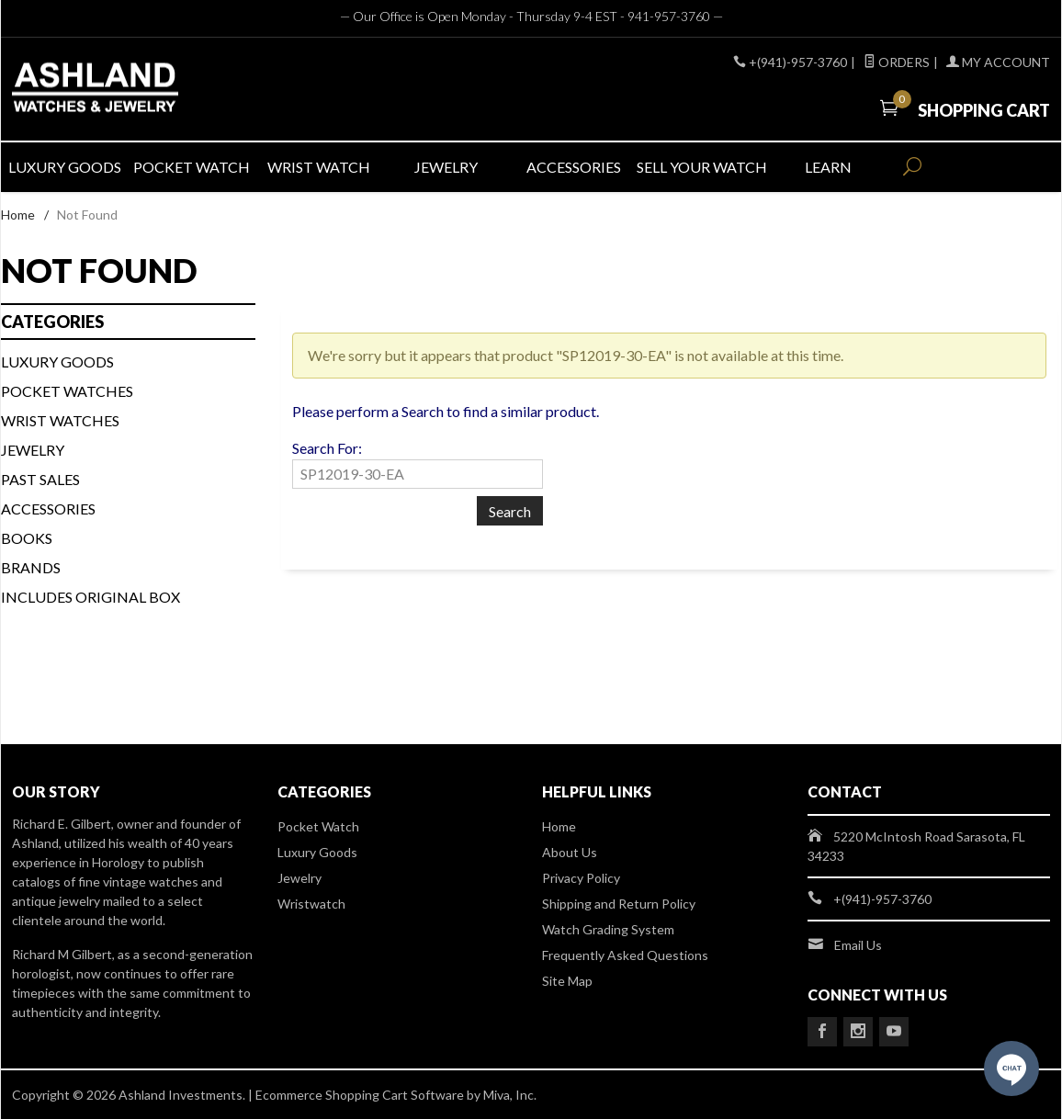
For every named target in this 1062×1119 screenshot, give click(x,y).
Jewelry (32, 449)
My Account (998, 62)
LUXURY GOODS (64, 166)
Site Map (567, 981)
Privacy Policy (581, 878)
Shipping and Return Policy (618, 903)
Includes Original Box (90, 596)
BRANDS (31, 567)
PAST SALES (40, 479)
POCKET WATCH (191, 166)
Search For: (327, 448)
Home (18, 214)
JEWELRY (446, 166)
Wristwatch (311, 903)
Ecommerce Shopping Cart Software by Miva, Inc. (396, 1094)
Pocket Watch (318, 826)
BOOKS (26, 538)
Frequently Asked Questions (625, 955)
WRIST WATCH (318, 166)
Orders (897, 62)
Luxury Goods (317, 852)
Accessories (48, 508)
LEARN (828, 166)
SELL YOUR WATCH (700, 166)
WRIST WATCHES (60, 420)
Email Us (858, 945)
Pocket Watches (67, 391)
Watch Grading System (608, 929)
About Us (569, 852)
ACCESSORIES (573, 166)
